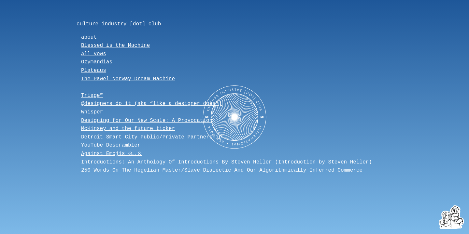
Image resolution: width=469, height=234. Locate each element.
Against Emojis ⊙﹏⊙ (113, 154)
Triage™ (92, 95)
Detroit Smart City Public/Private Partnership (151, 137)
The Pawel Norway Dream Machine (128, 79)
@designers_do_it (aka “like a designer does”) (151, 104)
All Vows (93, 54)
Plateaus (93, 70)
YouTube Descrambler (110, 145)
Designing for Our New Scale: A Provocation (146, 121)
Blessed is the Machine (115, 45)
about (89, 37)
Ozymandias (96, 62)
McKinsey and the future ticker (128, 129)
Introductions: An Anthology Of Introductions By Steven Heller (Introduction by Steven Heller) (226, 162)
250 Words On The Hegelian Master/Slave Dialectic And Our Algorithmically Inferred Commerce (221, 170)
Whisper (92, 112)
